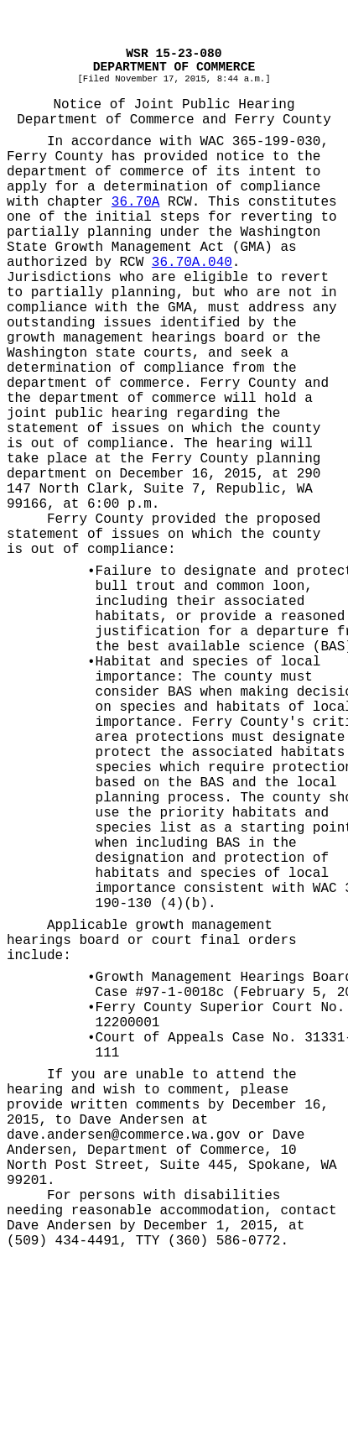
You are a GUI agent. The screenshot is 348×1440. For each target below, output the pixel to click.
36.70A (136, 202)
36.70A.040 (192, 262)
